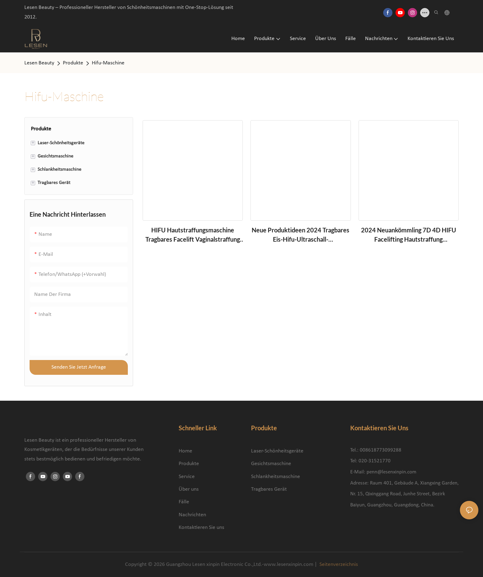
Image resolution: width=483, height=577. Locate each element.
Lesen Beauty (39, 63)
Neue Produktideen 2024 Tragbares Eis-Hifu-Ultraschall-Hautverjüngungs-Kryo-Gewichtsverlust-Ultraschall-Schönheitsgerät (300, 235)
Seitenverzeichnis (338, 564)
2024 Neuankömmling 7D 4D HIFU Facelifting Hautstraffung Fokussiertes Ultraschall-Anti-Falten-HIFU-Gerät (408, 235)
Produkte (73, 63)
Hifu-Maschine (108, 63)
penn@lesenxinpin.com (391, 472)
